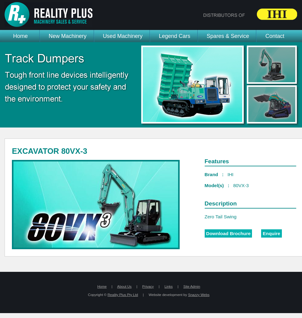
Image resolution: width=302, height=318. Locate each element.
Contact (274, 36)
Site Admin (191, 286)
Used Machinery (122, 36)
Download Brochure (228, 233)
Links (168, 286)
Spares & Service (228, 36)
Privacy (148, 286)
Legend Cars (174, 36)
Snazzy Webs (198, 295)
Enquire (271, 233)
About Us (124, 286)
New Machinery (68, 36)
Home (20, 36)
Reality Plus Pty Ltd (123, 295)
